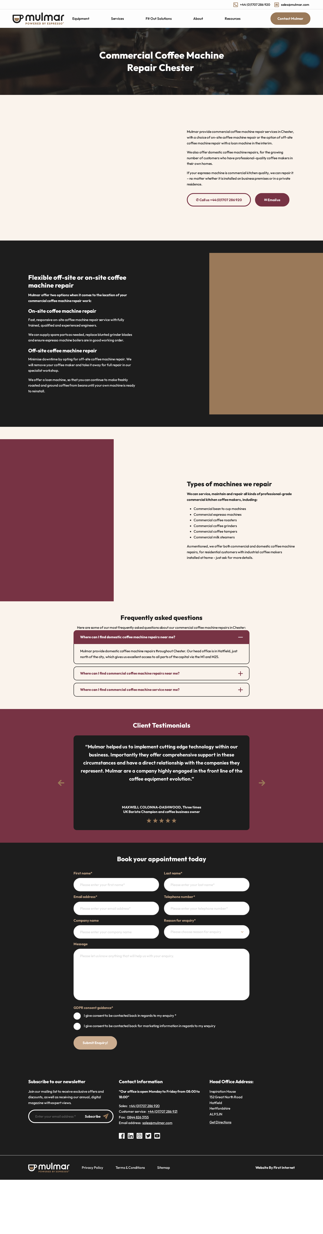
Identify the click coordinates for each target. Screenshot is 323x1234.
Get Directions (220, 1122)
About (198, 18)
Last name (173, 873)
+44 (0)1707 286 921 (162, 1111)
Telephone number (179, 896)
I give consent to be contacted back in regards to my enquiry (130, 1015)
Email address (85, 896)
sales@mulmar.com (291, 4)
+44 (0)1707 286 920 (251, 4)
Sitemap (163, 1167)
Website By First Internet (275, 1167)
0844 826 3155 (138, 1117)
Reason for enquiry (180, 920)
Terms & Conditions (130, 1167)
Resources (233, 18)
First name (83, 873)
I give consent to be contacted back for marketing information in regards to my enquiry (149, 1026)
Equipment (80, 18)
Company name (86, 920)
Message (81, 944)
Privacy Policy (92, 1167)
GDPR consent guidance (93, 1007)
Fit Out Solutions (159, 18)
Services (117, 18)
